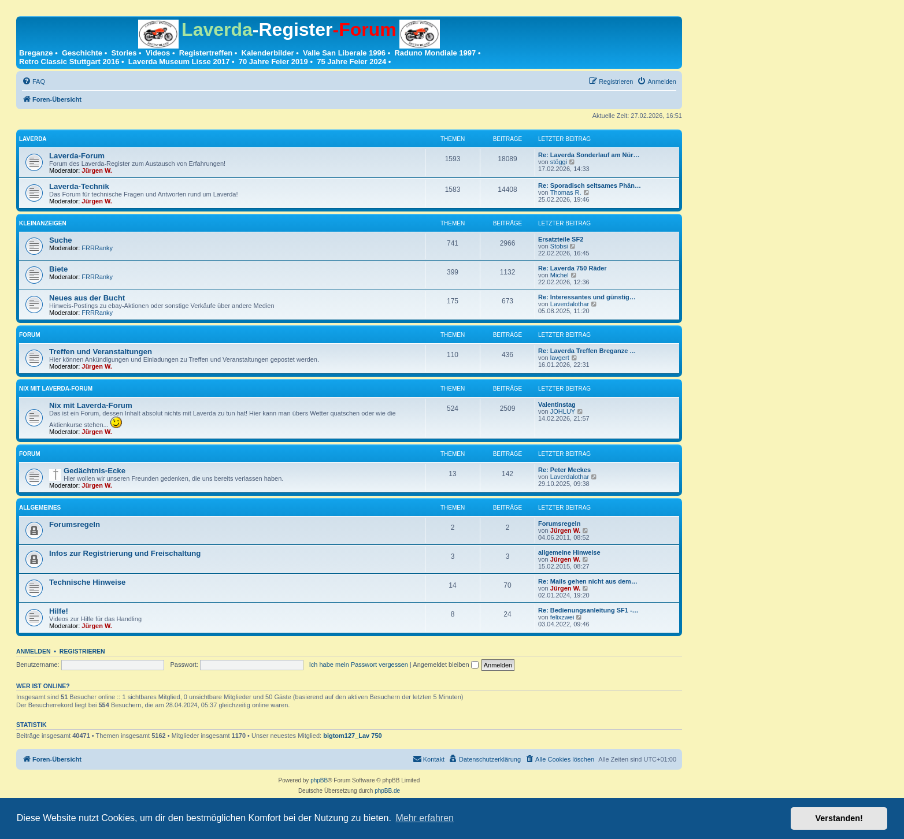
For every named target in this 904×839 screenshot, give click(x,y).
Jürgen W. (96, 170)
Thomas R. (565, 192)
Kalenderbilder (268, 53)
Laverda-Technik (79, 186)
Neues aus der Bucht (87, 298)
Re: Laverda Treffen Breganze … (587, 350)
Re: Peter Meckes (564, 469)
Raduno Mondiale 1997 (435, 53)
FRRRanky (97, 247)
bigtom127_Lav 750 (352, 735)
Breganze (36, 53)
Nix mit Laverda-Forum (55, 388)
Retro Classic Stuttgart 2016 (69, 61)
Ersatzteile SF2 (560, 239)
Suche (60, 240)
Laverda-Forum (77, 155)
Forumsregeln (74, 524)
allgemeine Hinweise (569, 552)
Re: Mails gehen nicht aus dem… (588, 581)
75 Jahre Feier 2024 (351, 61)
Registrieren (82, 651)
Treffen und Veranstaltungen (100, 351)
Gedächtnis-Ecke (94, 470)
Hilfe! (58, 611)
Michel (559, 275)
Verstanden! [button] (839, 818)
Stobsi (559, 246)
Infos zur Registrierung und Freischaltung (125, 553)
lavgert (559, 357)
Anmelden (33, 651)
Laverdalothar (569, 303)
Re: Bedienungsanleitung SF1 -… (588, 610)
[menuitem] (33, 81)
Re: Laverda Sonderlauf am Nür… (588, 154)
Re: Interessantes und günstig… (587, 297)
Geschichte (82, 53)
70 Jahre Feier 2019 (273, 61)
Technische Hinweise (87, 582)
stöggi (558, 161)
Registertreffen (205, 53)
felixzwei (562, 617)
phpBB (319, 780)
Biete (58, 269)
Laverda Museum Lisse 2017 (179, 61)
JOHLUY (562, 411)
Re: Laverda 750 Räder (572, 268)
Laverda (33, 139)
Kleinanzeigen (42, 223)
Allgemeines (40, 507)
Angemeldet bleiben (445, 664)
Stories (123, 53)
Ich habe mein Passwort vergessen (358, 664)
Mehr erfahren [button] (424, 818)
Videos (158, 53)
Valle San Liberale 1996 (344, 53)
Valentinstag (557, 404)
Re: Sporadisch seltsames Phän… (589, 185)
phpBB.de (387, 791)
